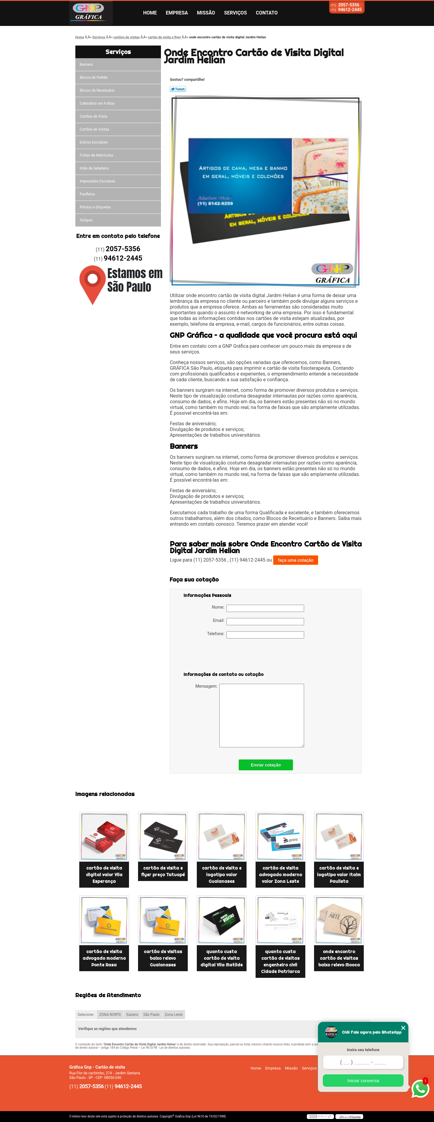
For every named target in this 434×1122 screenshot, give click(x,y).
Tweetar (178, 89)
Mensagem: (249, 715)
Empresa (177, 13)
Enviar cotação (266, 764)
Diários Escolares (94, 142)
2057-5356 (348, 4)
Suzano (132, 1015)
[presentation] (222, 656)
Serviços (235, 13)
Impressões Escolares (97, 181)
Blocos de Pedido (94, 77)
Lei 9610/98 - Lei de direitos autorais (165, 1047)
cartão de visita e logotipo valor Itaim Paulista (339, 874)
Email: (258, 621)
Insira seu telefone (363, 1050)
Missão (206, 13)
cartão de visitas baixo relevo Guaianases (163, 958)
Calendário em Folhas (97, 103)
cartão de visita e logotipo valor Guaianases (221, 874)
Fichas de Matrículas (96, 155)
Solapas (86, 220)
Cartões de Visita (93, 116)
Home (150, 13)
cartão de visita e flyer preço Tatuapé (163, 871)
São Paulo (151, 1015)
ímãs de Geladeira (94, 168)
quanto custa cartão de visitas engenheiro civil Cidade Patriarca (280, 961)
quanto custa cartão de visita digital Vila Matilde (221, 958)
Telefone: (255, 635)
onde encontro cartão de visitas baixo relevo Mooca (339, 958)
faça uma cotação (295, 560)
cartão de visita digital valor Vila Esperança (104, 874)
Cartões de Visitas (94, 129)
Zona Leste (173, 1015)
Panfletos (87, 194)
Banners (86, 64)
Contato (267, 13)
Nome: (258, 608)
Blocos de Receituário (97, 90)
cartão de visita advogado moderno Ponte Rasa (104, 958)
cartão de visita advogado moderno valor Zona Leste (280, 874)
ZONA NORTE (110, 1015)
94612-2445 (350, 9)
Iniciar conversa (363, 1080)
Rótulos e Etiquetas (95, 207)
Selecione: (86, 1015)
